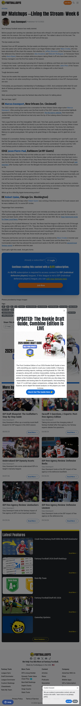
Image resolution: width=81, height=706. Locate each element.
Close (75, 701)
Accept (69, 701)
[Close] (77, 688)
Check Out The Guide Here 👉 (40, 392)
